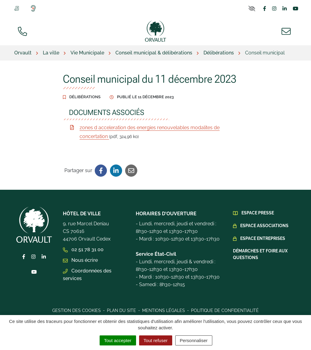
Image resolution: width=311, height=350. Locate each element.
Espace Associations (264, 225)
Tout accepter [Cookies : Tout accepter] (118, 340)
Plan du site (121, 310)
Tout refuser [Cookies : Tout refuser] (156, 340)
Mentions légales (163, 310)
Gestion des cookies (76, 310)
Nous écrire (80, 260)
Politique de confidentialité (225, 310)
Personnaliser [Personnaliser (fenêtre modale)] (194, 340)
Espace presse (257, 212)
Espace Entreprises (262, 238)
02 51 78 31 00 (83, 249)
